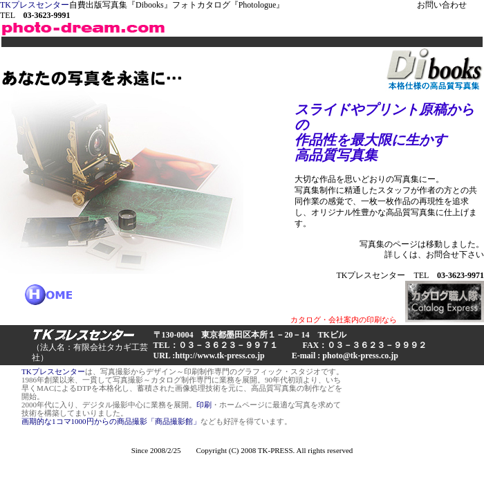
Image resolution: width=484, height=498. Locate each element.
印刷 (204, 404)
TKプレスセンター (34, 5)
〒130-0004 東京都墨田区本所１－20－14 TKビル (249, 335)
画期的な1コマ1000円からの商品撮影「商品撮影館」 (111, 421)
